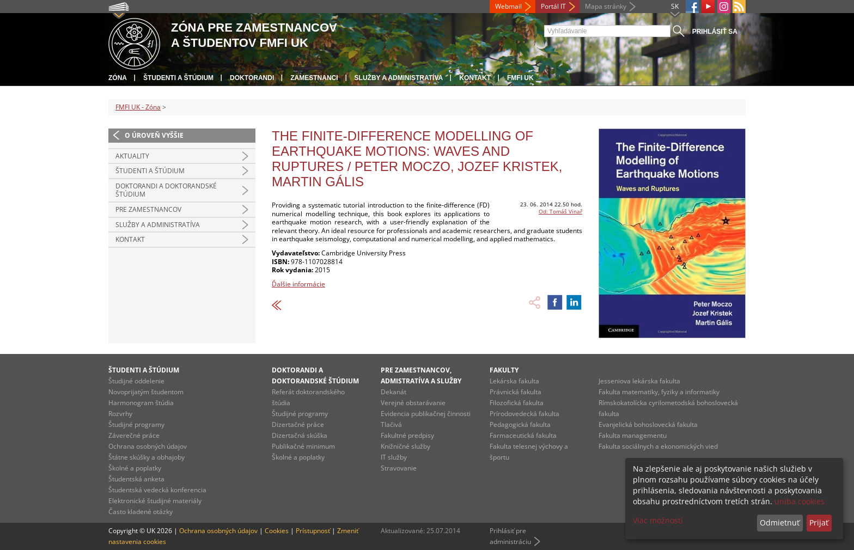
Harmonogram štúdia (141, 402)
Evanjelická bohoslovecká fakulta (648, 424)
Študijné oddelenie (136, 381)
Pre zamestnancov (148, 209)
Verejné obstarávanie (413, 402)
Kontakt (475, 78)
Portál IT (553, 6)
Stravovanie (399, 468)
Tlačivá (391, 424)
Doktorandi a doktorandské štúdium (166, 190)
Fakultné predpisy (407, 435)
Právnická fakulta (515, 391)
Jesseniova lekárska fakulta (639, 381)
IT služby (394, 457)
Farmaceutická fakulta (523, 435)
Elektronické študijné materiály (155, 500)
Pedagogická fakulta (520, 424)
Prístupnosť (313, 530)
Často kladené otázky (140, 511)
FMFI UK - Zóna (138, 107)
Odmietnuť (780, 522)
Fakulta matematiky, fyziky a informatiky (659, 391)
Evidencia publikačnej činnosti (426, 413)
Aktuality (132, 156)
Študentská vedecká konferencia (157, 489)
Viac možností (658, 520)
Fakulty (504, 370)
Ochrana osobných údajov (147, 446)
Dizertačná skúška (299, 435)
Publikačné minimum (303, 446)
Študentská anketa (136, 479)
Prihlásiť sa (714, 31)
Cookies (277, 530)
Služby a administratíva (399, 78)
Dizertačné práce (298, 424)
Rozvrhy (120, 413)
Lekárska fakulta (514, 381)
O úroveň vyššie (154, 135)
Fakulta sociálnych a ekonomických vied (658, 446)
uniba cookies (799, 501)
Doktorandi (252, 78)
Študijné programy (136, 424)
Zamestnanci (314, 78)
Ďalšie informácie (298, 284)
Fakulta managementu (633, 435)
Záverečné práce (134, 435)
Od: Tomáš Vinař (560, 211)
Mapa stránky (605, 6)
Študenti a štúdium (178, 78)
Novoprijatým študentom (146, 391)
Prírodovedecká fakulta (524, 413)
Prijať (818, 522)
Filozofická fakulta (517, 402)
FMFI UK (520, 78)
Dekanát (393, 391)
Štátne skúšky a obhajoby (146, 457)
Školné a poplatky (134, 468)
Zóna (117, 78)
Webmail (508, 6)
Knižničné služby (405, 446)
